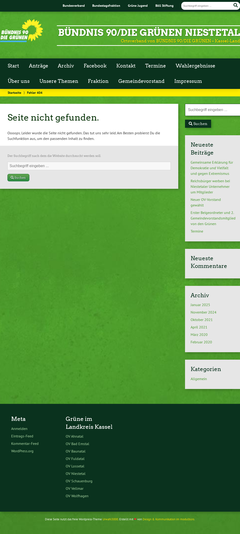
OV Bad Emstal (77, 443)
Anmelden (19, 428)
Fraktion (98, 81)
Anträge (38, 66)
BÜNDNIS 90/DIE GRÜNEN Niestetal (149, 32)
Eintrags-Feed (22, 436)
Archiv (66, 66)
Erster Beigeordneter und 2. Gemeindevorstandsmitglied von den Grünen (213, 218)
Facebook (95, 66)
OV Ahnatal (74, 436)
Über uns (19, 81)
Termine (155, 66)
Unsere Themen (58, 81)
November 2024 (203, 312)
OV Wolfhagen (77, 495)
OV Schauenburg (79, 481)
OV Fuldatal (75, 458)
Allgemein (199, 378)
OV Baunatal (76, 451)
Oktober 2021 (202, 319)
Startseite (14, 92)
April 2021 (199, 327)
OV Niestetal (76, 473)
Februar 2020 (201, 342)
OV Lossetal (75, 466)
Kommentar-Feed (25, 443)
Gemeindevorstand (141, 81)
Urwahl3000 (110, 519)
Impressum (188, 81)
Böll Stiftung (164, 5)
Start (13, 66)
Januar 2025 (200, 304)
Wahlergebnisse (195, 66)
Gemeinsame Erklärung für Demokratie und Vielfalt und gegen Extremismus (212, 168)
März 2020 (199, 334)
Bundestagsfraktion (106, 5)
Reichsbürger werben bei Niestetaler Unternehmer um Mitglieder (210, 186)
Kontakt (126, 66)
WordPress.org (22, 451)
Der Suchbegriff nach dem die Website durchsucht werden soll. (54, 156)
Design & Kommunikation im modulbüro (168, 519)
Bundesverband (74, 5)
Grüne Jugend (138, 5)
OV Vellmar (74, 488)
